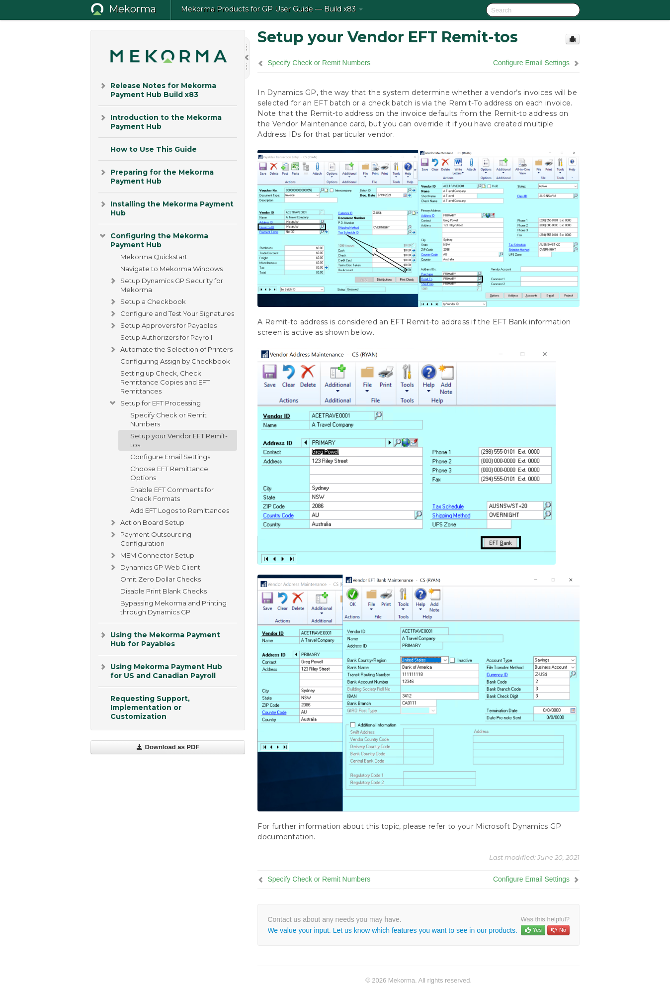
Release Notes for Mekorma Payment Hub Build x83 (157, 89)
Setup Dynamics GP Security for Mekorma (165, 284)
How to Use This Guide (153, 149)
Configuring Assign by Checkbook (175, 361)
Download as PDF (167, 747)
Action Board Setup (146, 522)
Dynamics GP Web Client (154, 567)
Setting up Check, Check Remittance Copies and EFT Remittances (165, 382)
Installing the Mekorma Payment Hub (166, 207)
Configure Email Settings (170, 457)
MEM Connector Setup (151, 555)
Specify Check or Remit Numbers (168, 419)
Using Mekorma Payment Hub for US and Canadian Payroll (160, 670)
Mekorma (132, 9)
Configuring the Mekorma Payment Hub (153, 239)
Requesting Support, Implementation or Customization (150, 707)
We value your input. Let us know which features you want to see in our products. (392, 930)
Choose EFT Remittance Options (169, 473)
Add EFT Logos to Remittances (179, 510)
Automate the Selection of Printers (170, 349)
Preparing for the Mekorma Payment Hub (156, 176)
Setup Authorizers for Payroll (166, 337)
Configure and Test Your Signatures (171, 313)
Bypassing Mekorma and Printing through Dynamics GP (173, 607)
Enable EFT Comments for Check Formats (172, 494)
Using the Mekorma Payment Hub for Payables (159, 638)
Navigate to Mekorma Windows (171, 269)
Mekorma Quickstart (153, 257)
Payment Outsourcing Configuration (149, 537)
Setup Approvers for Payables (162, 325)
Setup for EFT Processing (154, 403)
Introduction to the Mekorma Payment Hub (160, 121)
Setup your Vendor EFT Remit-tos (179, 440)
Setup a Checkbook (147, 301)
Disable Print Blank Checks (163, 591)
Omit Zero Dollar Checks (160, 579)
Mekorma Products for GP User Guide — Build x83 (272, 8)
